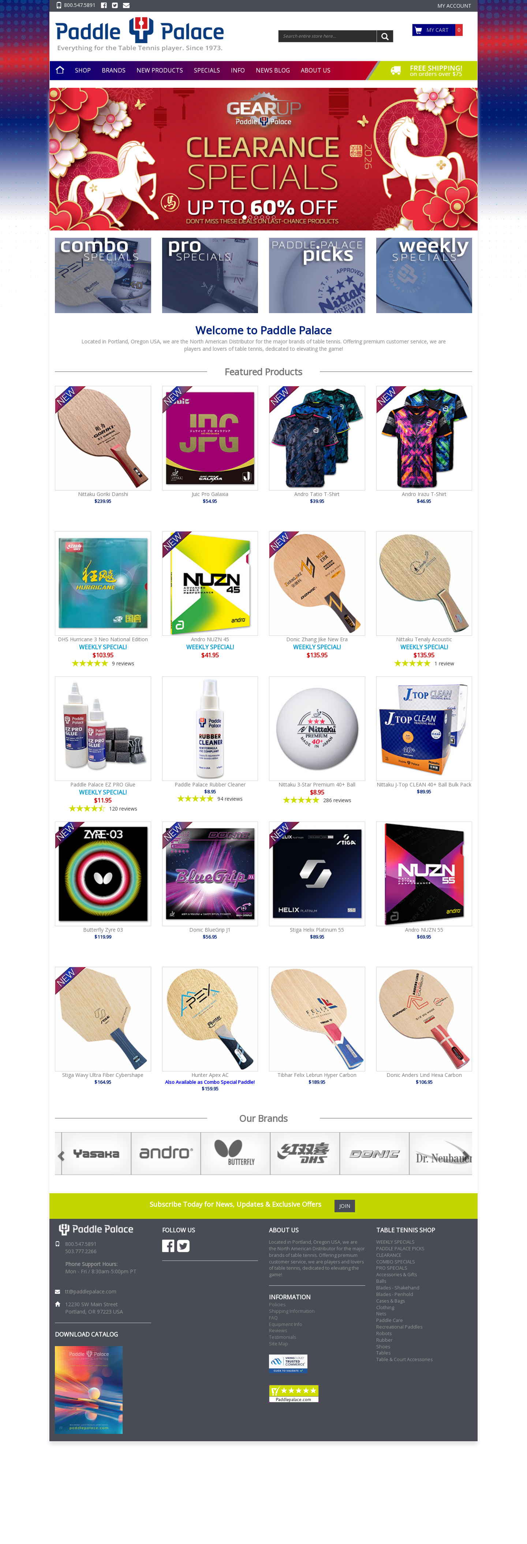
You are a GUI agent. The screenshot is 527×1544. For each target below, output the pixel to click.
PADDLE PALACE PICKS (400, 1249)
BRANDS (114, 70)
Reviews (278, 1330)
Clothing (385, 1307)
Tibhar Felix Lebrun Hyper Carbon (316, 1074)
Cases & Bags (390, 1301)
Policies (277, 1304)
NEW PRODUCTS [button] (160, 70)
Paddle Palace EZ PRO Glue (102, 784)
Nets (381, 1314)
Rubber (384, 1340)
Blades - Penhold (394, 1294)
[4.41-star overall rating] (103, 808)
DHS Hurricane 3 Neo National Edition (103, 639)
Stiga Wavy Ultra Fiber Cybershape (102, 1074)
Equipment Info (285, 1324)
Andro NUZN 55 (424, 929)
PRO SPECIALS (391, 1268)
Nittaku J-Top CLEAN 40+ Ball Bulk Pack (424, 784)
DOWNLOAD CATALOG (86, 1334)
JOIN (344, 1205)
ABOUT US (315, 70)
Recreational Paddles (399, 1327)
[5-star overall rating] (424, 663)
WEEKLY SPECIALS (395, 1242)
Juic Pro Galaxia (210, 494)
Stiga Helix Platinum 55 (317, 929)
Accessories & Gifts (396, 1274)
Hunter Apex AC (210, 1074)
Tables (383, 1353)
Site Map (278, 1344)
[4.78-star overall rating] (103, 663)
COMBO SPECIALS (395, 1262)
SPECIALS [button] (207, 70)
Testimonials (282, 1337)
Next (477, 1153)
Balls (381, 1281)
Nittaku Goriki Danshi (103, 494)
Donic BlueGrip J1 (210, 929)
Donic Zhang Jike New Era (317, 639)
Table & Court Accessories (404, 1359)
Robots (384, 1333)
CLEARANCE (388, 1255)
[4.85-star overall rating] (210, 799)
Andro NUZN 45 (210, 639)
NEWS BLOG (273, 70)
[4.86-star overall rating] (317, 800)
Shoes (383, 1347)
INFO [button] (238, 70)
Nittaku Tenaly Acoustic (424, 639)
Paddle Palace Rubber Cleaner (210, 784)
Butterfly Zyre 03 (103, 929)
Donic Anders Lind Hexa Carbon (424, 1074)
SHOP (83, 70)
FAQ (273, 1318)
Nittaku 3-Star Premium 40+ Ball (317, 784)
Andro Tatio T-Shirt (317, 494)
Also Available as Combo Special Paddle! (210, 1082)
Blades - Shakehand (397, 1288)
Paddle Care (389, 1320)
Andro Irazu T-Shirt (424, 494)
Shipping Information (292, 1311)
